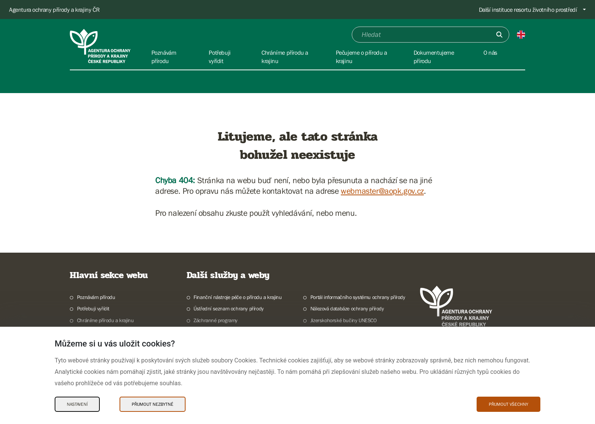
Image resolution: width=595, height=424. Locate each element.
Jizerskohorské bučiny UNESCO (343, 320)
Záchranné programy (216, 320)
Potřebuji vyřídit (93, 308)
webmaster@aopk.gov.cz (382, 191)
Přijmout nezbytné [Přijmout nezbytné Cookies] (152, 404)
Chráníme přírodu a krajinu (105, 320)
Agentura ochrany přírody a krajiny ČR (54, 9)
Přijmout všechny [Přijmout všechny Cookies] (508, 404)
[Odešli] (499, 34)
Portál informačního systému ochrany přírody (357, 297)
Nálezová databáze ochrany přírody (347, 308)
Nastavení (77, 404)
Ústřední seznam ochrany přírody (229, 308)
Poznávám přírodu (96, 297)
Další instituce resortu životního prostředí (528, 9)
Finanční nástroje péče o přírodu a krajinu (238, 297)
